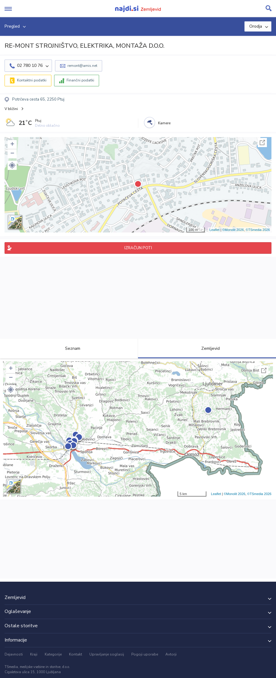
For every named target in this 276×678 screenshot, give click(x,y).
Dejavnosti (14, 654)
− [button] (12, 153)
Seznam (69, 348)
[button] (12, 165)
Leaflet (214, 230)
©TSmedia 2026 (258, 230)
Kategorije (53, 654)
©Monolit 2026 (233, 230)
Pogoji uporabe (144, 654)
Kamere (164, 123)
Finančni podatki (80, 80)
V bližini (11, 108)
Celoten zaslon (262, 142)
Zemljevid (207, 348)
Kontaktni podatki (32, 80)
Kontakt (75, 654)
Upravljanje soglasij (106, 654)
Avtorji (171, 654)
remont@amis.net (82, 65)
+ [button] (12, 144)
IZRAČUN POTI (138, 248)
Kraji (33, 654)
